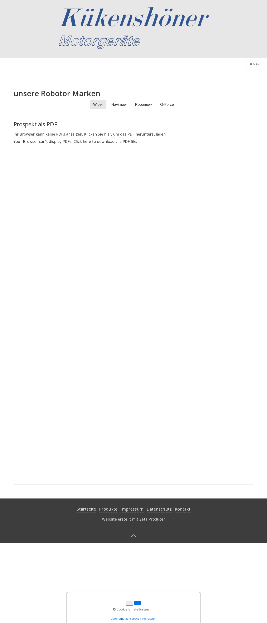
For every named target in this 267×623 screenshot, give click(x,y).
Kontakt (70, 64)
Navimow (119, 184)
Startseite (14, 64)
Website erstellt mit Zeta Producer (133, 598)
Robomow (143, 184)
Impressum (100, 64)
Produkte (42, 64)
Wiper (98, 184)
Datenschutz (159, 589)
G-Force (167, 184)
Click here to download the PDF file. (105, 221)
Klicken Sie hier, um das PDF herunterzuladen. (125, 213)
